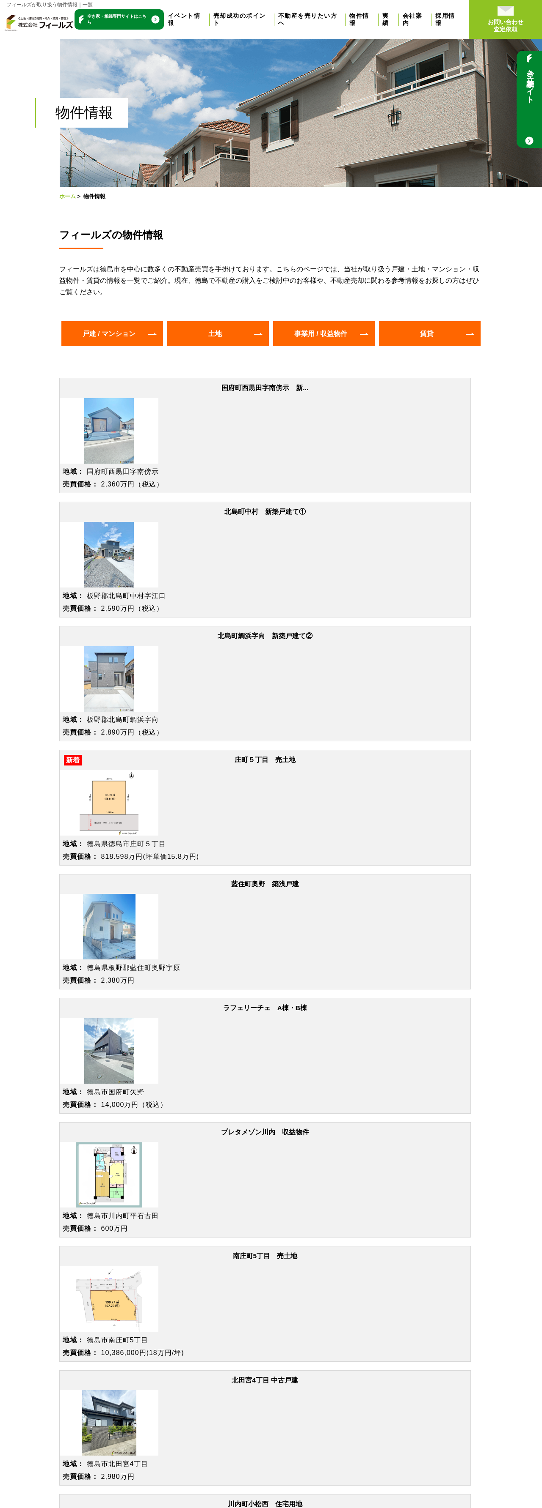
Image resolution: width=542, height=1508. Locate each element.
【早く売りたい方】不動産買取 (169, 1285)
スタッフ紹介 (265, 1353)
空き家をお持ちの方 (152, 1297)
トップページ (61, 1254)
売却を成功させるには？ (73, 1319)
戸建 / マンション (109, 333)
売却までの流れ (59, 1332)
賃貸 (427, 333)
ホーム (67, 196)
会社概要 (258, 1340)
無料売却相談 (56, 1357)
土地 (215, 333)
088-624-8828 (338, 1158)
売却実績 (258, 1272)
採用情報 (471, 19)
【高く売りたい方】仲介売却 (166, 1272)
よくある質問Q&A (63, 1345)
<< (224, 985)
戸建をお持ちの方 (149, 1323)
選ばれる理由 (265, 1327)
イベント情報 (202, 19)
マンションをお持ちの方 (159, 1336)
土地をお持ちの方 (149, 1310)
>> (318, 985)
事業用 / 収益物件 (320, 333)
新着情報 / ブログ (276, 1377)
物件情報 (383, 19)
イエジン (464, 1394)
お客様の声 (262, 1285)
